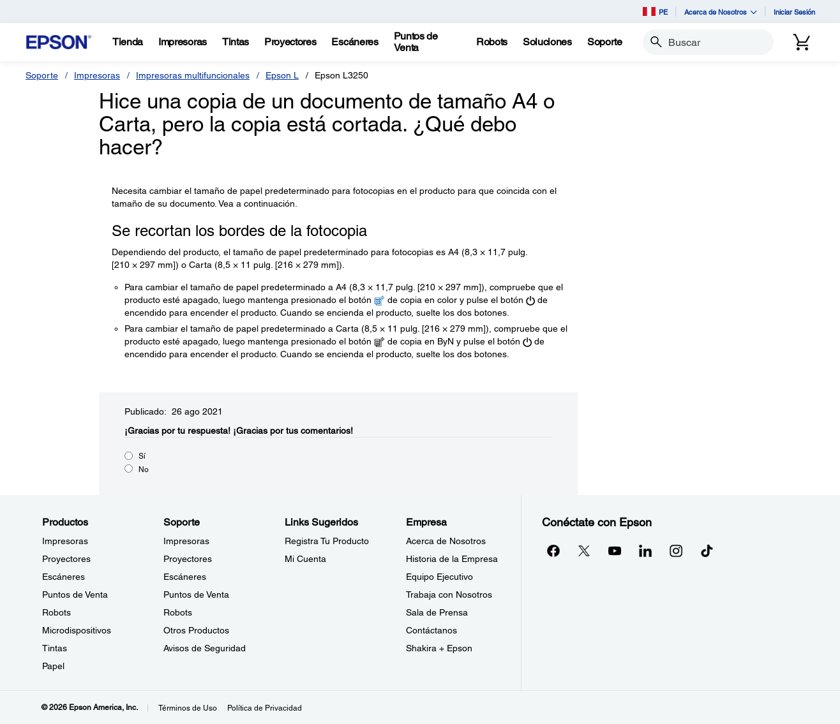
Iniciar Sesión (794, 12)
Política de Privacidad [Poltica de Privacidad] (264, 708)
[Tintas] (235, 42)
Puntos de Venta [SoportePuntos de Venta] (196, 594)
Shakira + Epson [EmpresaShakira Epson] (439, 648)
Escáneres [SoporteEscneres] (184, 577)
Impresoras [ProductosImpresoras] (65, 541)
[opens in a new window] (706, 550)
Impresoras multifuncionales (193, 75)
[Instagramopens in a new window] (675, 550)
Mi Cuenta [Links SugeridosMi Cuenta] (305, 559)
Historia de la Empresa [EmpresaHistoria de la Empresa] (452, 559)
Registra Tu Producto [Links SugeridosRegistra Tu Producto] (327, 541)
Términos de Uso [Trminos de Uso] (187, 708)
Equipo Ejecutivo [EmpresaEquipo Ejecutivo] (439, 577)
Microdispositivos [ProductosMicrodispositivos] (76, 630)
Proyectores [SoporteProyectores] (187, 559)
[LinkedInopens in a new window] (645, 550)
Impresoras (97, 75)
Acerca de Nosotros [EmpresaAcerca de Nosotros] (446, 541)
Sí (142, 456)
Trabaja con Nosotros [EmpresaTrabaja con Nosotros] (449, 594)
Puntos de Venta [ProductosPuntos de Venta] (75, 594)
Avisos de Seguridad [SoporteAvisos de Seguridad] (204, 648)
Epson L (282, 75)
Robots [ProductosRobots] (56, 612)
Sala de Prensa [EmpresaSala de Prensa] (437, 612)
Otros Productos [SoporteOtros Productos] (196, 630)
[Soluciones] (547, 42)
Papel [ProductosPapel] (53, 666)
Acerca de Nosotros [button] (720, 12)
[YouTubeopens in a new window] (614, 550)
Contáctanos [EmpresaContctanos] (431, 630)
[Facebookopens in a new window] (553, 550)
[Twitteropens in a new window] (584, 550)
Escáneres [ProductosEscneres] (63, 577)
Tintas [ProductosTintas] (54, 648)
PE (655, 11)
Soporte (42, 75)
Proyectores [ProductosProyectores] (66, 559)
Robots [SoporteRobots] (177, 612)
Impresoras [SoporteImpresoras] (186, 541)
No (144, 469)
